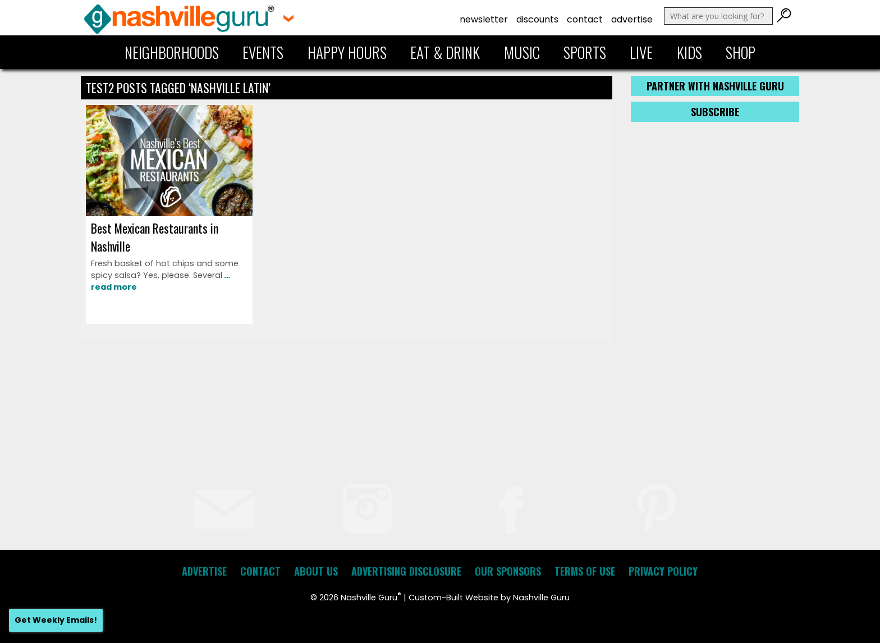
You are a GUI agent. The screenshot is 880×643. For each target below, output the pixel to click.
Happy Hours (347, 52)
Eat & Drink (445, 52)
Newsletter (484, 19)
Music (522, 52)
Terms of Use (584, 571)
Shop (740, 52)
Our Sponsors (508, 571)
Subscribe (715, 111)
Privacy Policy (663, 571)
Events (262, 52)
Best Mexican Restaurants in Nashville (154, 237)
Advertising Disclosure (406, 571)
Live (641, 52)
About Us (316, 571)
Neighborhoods (172, 52)
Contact (585, 19)
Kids (689, 52)
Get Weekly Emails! (56, 620)
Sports (584, 52)
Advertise (632, 19)
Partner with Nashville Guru (715, 86)
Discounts (537, 19)
